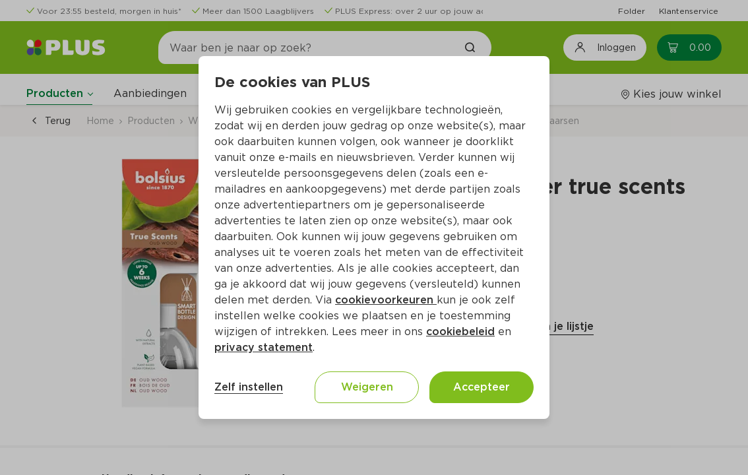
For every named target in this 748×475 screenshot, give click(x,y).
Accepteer (481, 387)
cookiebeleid (460, 331)
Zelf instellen (248, 387)
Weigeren (367, 387)
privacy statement (263, 347)
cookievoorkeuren (386, 300)
